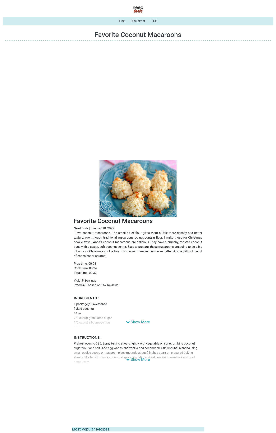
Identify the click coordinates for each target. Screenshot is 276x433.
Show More (138, 322)
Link (122, 21)
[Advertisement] (138, 71)
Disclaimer (138, 21)
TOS (154, 21)
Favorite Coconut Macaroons (138, 35)
